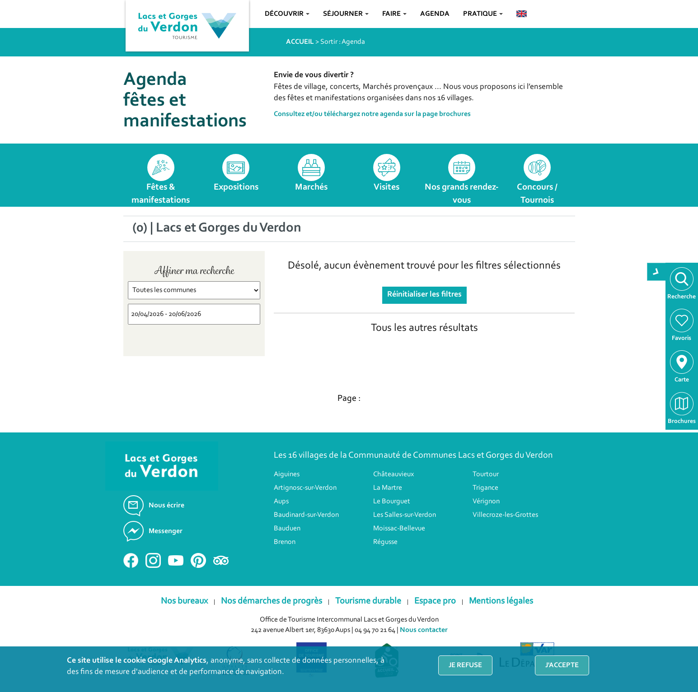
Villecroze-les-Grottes (505, 515)
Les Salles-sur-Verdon (404, 515)
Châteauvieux (393, 474)
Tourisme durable (368, 601)
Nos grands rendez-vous (462, 194)
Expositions (236, 187)
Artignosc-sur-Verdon (305, 488)
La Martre (387, 488)
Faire (394, 14)
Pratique (483, 14)
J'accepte (562, 665)
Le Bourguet (391, 501)
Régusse (385, 542)
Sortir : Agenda (342, 42)
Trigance (485, 488)
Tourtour (486, 474)
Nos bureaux (184, 601)
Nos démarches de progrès (271, 601)
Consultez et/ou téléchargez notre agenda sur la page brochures (372, 114)
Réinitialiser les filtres (424, 295)
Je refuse (465, 665)
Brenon (284, 542)
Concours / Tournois (537, 194)
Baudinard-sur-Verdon (306, 515)
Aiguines (287, 474)
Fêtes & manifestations (160, 194)
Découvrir (287, 14)
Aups (281, 501)
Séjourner (346, 14)
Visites (386, 187)
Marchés (311, 187)
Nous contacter (424, 630)
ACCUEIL (300, 42)
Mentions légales (501, 601)
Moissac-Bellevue (399, 528)
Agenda (435, 14)
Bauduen (287, 528)
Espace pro (435, 601)
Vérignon (486, 501)
